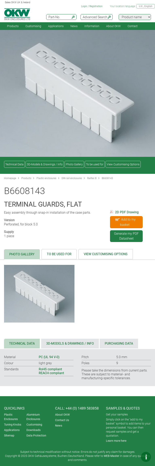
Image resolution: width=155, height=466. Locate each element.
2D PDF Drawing (127, 212)
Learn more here (116, 440)
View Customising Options (123, 164)
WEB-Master (111, 456)
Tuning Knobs (12, 424)
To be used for (95, 164)
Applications (56, 26)
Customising (33, 26)
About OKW (62, 414)
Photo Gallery (74, 164)
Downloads (33, 430)
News (74, 26)
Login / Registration (92, 6)
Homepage (10, 178)
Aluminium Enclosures (33, 417)
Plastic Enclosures (11, 417)
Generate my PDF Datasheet (126, 236)
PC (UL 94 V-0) (49, 357)
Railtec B (91, 178)
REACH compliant (51, 373)
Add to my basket (125, 221)
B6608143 (107, 178)
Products (13, 26)
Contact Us (62, 420)
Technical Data (14, 164)
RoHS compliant (50, 369)
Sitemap (9, 435)
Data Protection (36, 435)
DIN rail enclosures (72, 178)
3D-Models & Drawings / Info (45, 164)
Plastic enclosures (46, 178)
